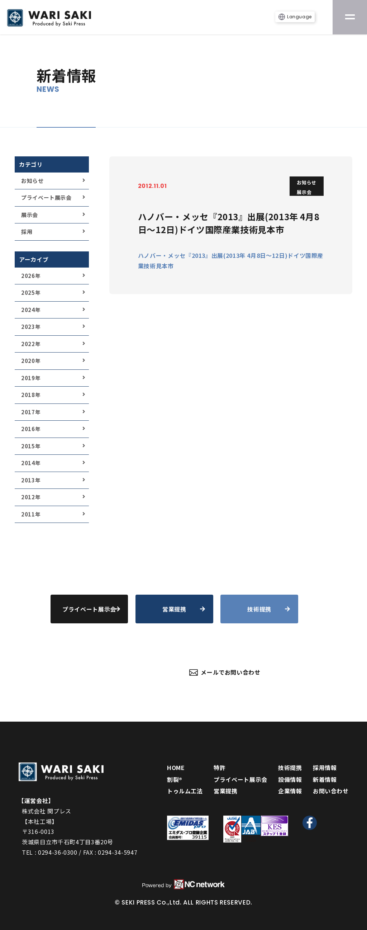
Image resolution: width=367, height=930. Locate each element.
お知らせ (32, 180)
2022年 (30, 344)
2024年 (30, 309)
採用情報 (325, 767)
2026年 (30, 275)
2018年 (30, 394)
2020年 (30, 360)
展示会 (29, 214)
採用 (26, 231)
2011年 (30, 514)
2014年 (30, 463)
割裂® (174, 779)
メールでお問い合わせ (225, 672)
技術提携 (290, 767)
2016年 (30, 429)
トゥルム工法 (185, 791)
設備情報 (290, 779)
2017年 (30, 412)
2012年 (30, 497)
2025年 (30, 292)
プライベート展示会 (46, 197)
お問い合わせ (331, 791)
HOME (176, 767)
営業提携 (226, 791)
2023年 (30, 326)
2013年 (30, 480)
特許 (219, 767)
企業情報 (290, 791)
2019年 (30, 378)
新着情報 (325, 779)
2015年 (30, 446)
